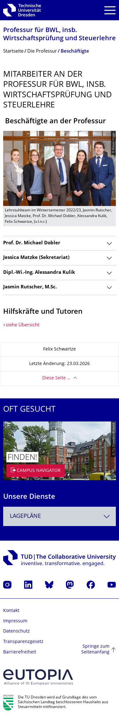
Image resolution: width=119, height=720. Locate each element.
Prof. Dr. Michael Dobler (31, 243)
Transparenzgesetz (23, 642)
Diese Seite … (56, 378)
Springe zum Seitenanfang (95, 649)
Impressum (15, 621)
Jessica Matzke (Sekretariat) (36, 257)
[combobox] (59, 516)
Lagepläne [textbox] (25, 516)
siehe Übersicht (22, 325)
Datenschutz (16, 631)
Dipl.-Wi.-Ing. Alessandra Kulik (39, 272)
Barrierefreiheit (19, 652)
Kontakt (11, 611)
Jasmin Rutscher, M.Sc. (30, 287)
